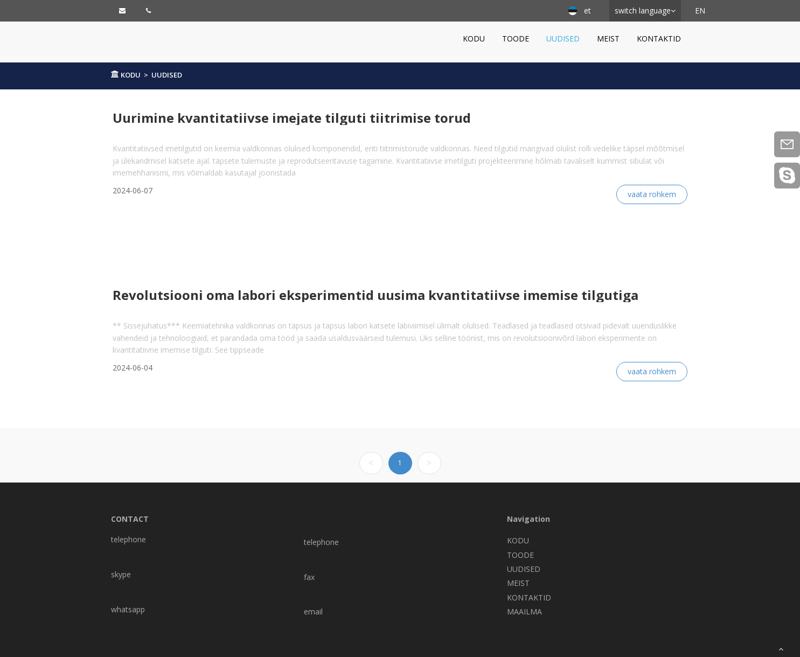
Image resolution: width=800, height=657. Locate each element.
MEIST (608, 38)
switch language (643, 10)
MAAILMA (524, 611)
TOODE (515, 38)
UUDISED (563, 38)
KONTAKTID (659, 38)
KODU (474, 38)
